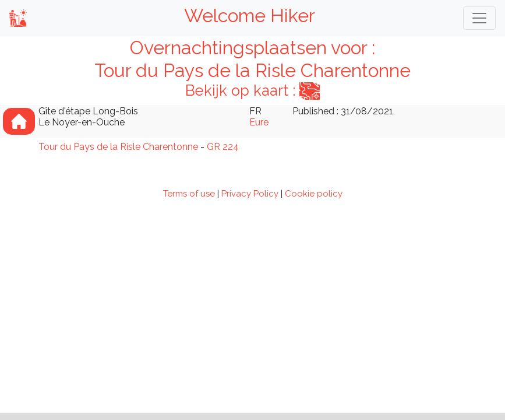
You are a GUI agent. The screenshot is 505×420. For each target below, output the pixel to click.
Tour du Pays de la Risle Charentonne (118, 146)
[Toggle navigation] (479, 18)
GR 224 (223, 146)
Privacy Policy (249, 193)
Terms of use (189, 193)
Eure (259, 122)
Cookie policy (313, 193)
